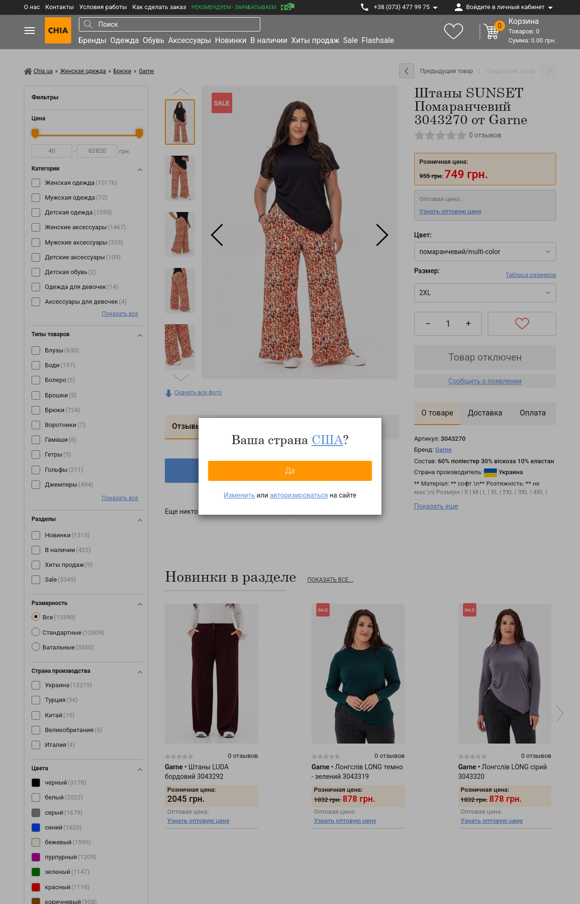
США (327, 439)
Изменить (239, 495)
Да (290, 470)
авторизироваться (299, 495)
